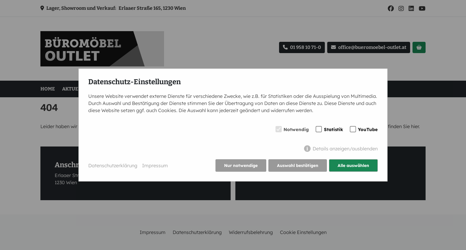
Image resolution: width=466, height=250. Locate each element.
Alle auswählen (353, 165)
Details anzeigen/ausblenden (345, 149)
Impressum (155, 165)
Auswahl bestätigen (297, 165)
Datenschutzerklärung (112, 165)
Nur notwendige (241, 165)
